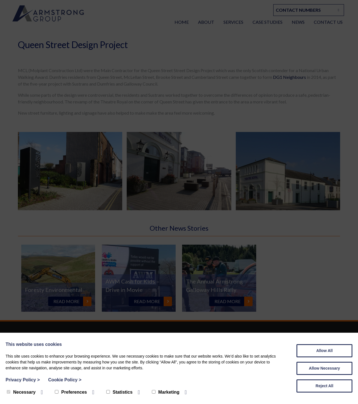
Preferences (71, 392)
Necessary (21, 392)
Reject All (324, 386)
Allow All (324, 350)
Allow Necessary (324, 368)
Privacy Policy (23, 379)
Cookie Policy (64, 379)
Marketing (166, 392)
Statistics (119, 392)
